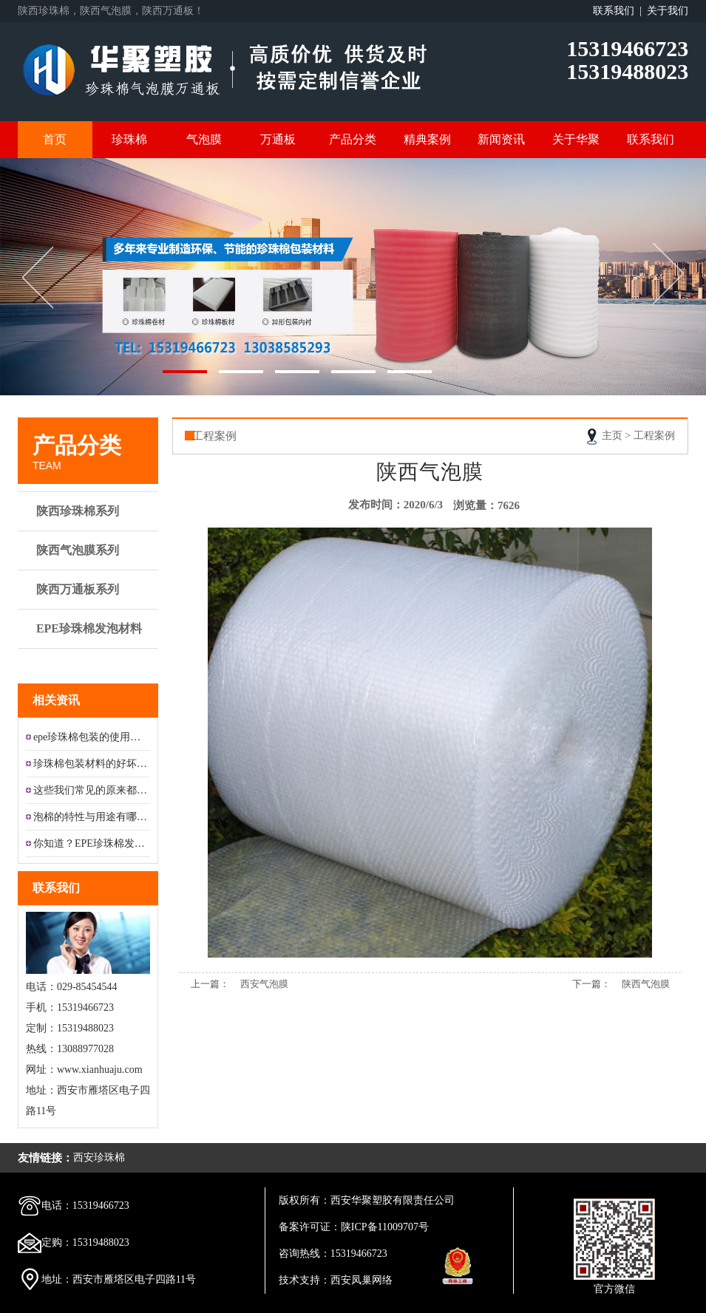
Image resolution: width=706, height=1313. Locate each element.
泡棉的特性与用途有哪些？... (92, 816)
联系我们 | (620, 10)
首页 (55, 139)
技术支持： (304, 1280)
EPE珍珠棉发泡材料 (90, 635)
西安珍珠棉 (99, 1157)
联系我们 (650, 139)
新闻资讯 (501, 139)
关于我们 (667, 10)
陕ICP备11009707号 (385, 1226)
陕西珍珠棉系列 (90, 511)
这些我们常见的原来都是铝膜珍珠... (92, 790)
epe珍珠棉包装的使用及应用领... (92, 737)
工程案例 (654, 435)
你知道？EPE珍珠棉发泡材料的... (92, 843)
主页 (612, 435)
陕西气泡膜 (646, 983)
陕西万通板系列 (90, 589)
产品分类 (352, 139)
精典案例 (427, 139)
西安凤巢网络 (361, 1280)
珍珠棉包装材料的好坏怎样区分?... (92, 763)
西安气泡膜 (264, 983)
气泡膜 (204, 139)
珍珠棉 (129, 139)
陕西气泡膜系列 (90, 550)
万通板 (278, 139)
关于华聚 (576, 139)
